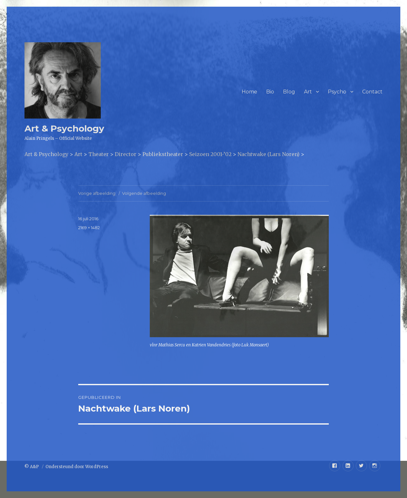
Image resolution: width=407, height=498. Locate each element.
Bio (270, 92)
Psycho (337, 92)
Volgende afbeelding (144, 193)
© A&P (32, 466)
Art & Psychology (64, 128)
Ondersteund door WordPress (76, 466)
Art (308, 92)
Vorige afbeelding (96, 193)
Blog (289, 92)
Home (249, 92)
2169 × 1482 (89, 227)
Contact (372, 92)
